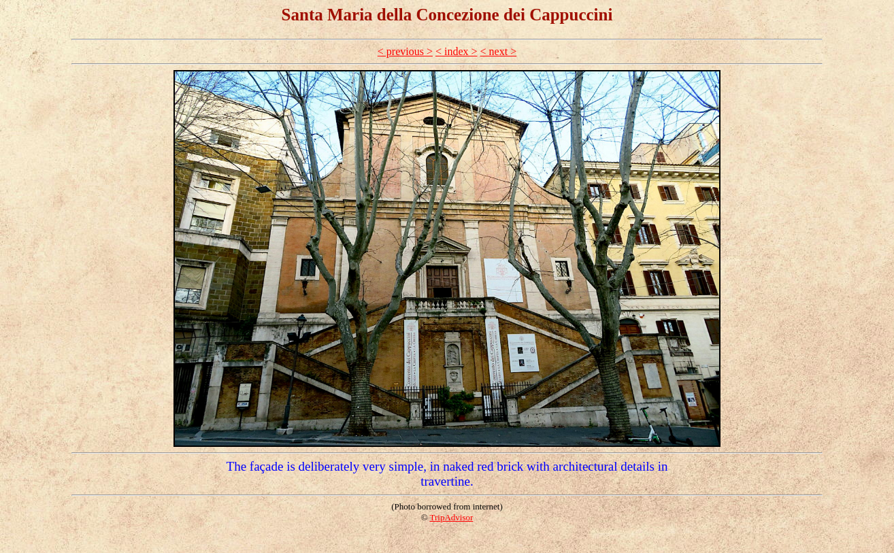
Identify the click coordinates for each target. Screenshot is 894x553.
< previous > (405, 51)
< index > (456, 51)
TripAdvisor (452, 517)
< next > (498, 51)
